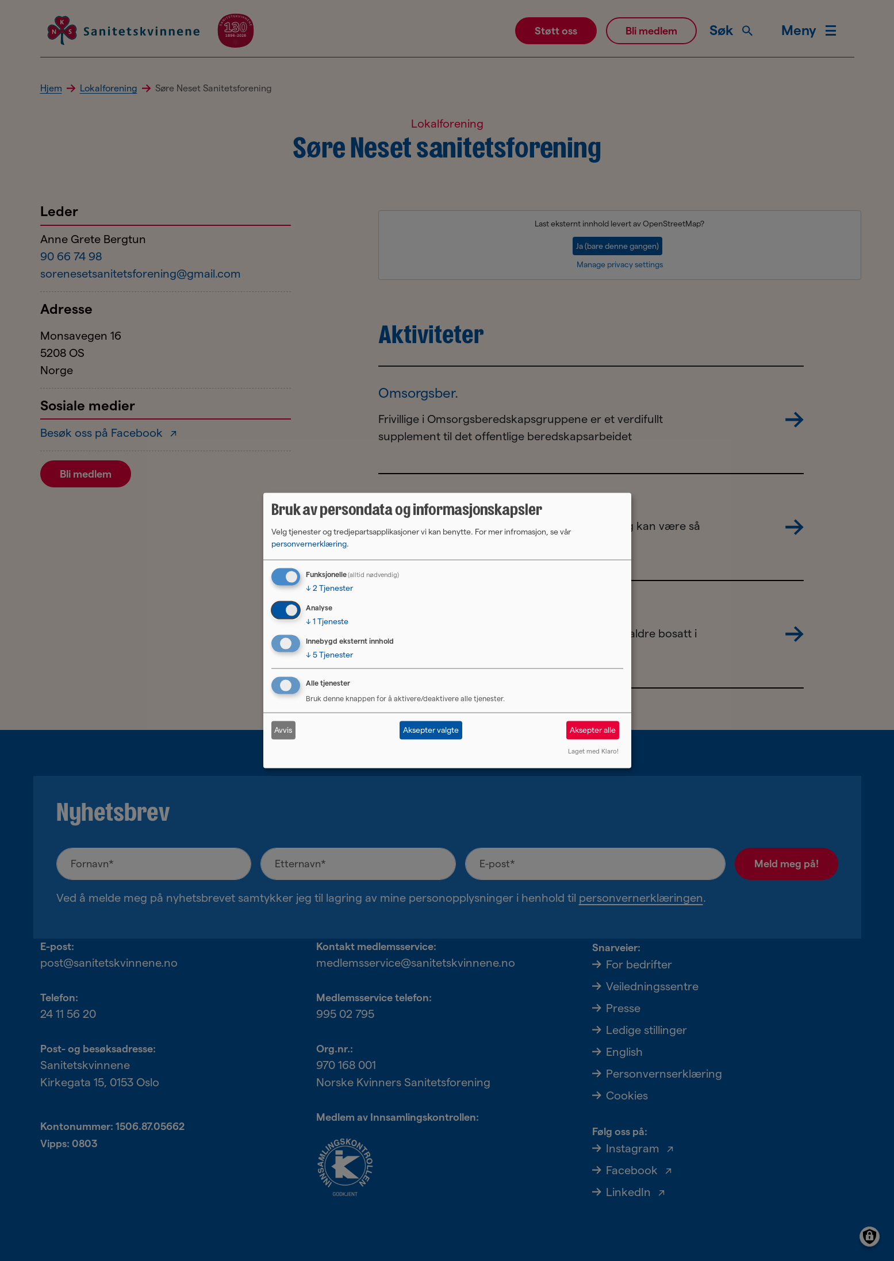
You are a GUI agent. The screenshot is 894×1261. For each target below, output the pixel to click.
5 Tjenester (329, 654)
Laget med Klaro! (593, 750)
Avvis (283, 730)
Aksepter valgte (431, 730)
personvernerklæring (309, 543)
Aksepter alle (593, 730)
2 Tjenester (329, 588)
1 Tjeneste (327, 621)
